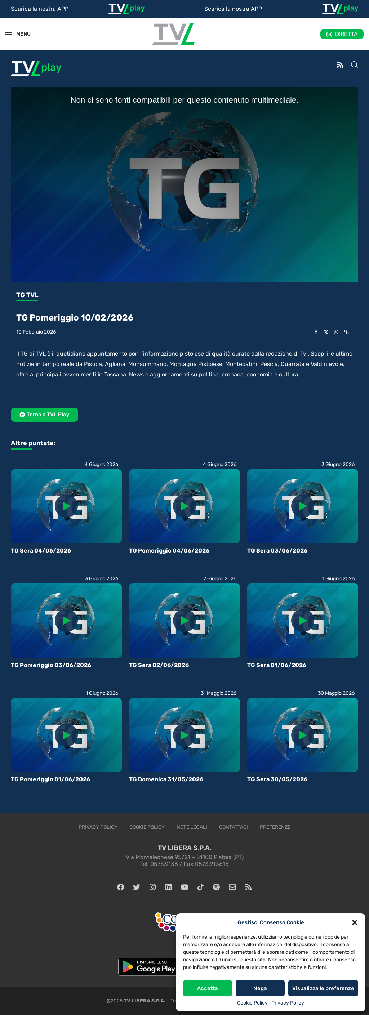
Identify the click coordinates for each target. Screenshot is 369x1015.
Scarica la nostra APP (39, 8)
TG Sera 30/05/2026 (277, 779)
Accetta (207, 988)
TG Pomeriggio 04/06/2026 (169, 550)
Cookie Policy (252, 1003)
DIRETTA (346, 34)
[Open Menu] (8, 34)
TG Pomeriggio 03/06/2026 (51, 665)
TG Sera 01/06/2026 (276, 665)
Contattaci (233, 827)
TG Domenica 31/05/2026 (166, 779)
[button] (354, 922)
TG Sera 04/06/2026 (41, 550)
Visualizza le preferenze (323, 988)
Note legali (192, 827)
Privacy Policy (287, 1003)
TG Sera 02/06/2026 (159, 665)
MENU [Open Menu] (19, 34)
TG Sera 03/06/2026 (277, 550)
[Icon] (66, 506)
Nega (260, 988)
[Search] (354, 65)
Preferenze (275, 827)
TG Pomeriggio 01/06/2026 (50, 779)
